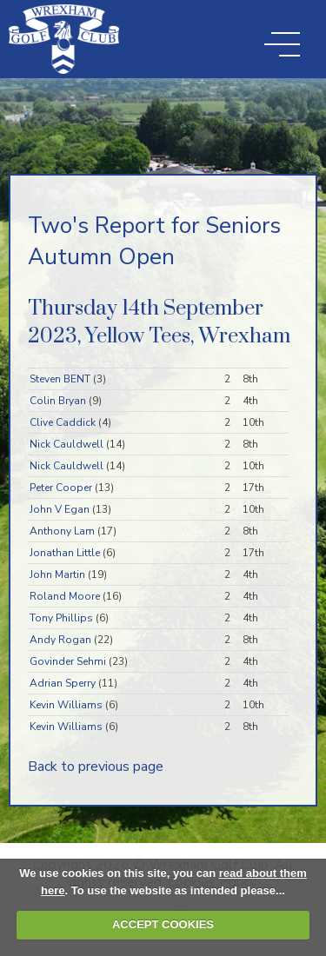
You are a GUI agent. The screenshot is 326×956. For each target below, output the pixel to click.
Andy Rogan (60, 640)
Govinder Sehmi (68, 661)
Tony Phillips (61, 618)
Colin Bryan (58, 401)
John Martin (57, 574)
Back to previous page (95, 766)
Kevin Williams (66, 705)
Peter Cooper (61, 488)
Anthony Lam (62, 531)
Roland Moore (65, 596)
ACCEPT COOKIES (163, 924)
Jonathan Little (65, 553)
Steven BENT (60, 379)
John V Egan (60, 509)
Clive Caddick (63, 422)
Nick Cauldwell (66, 444)
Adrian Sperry (63, 683)
